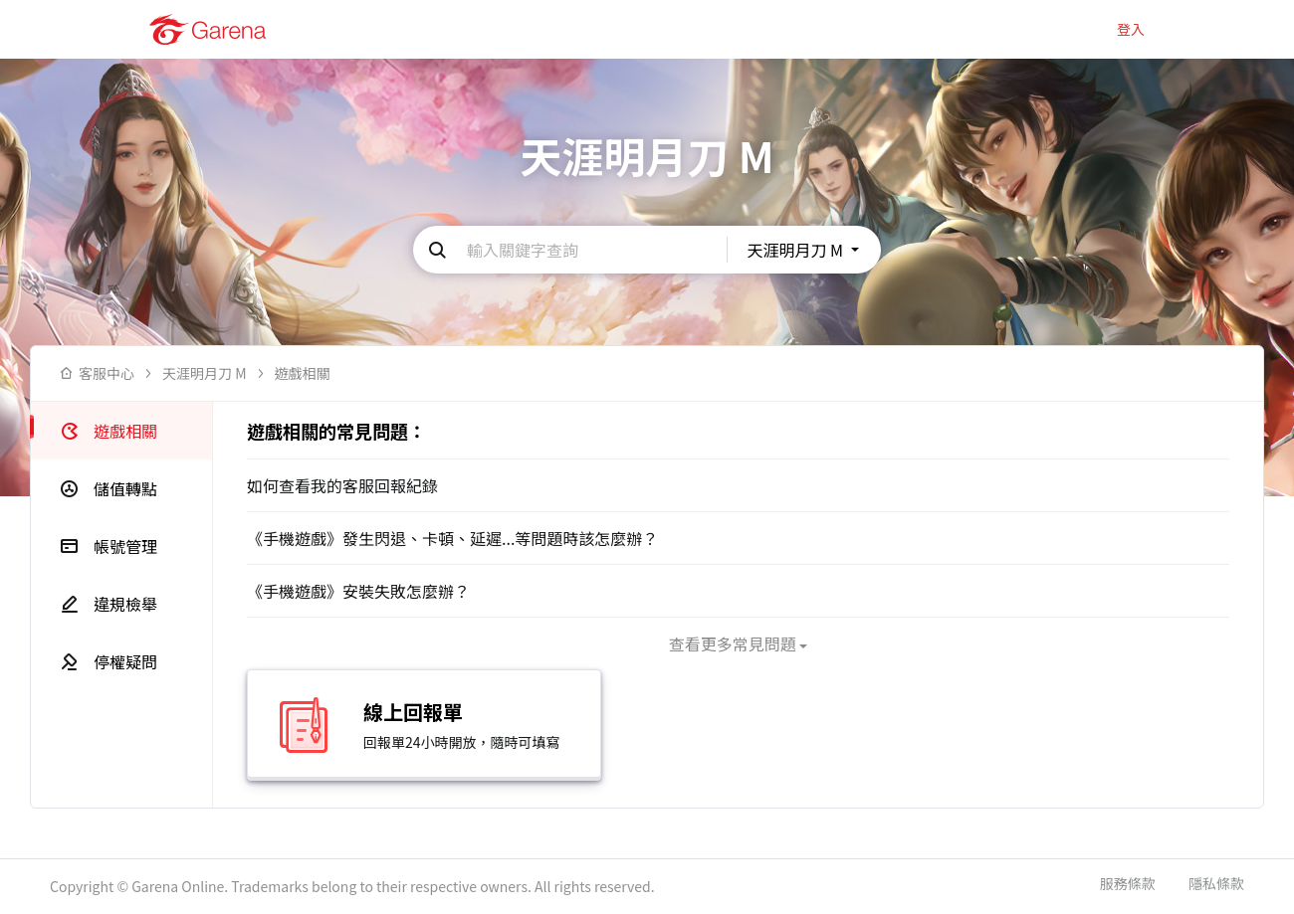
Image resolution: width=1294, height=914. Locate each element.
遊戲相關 (302, 373)
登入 (1131, 29)
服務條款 (1128, 883)
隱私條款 (1216, 883)
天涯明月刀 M (204, 373)
